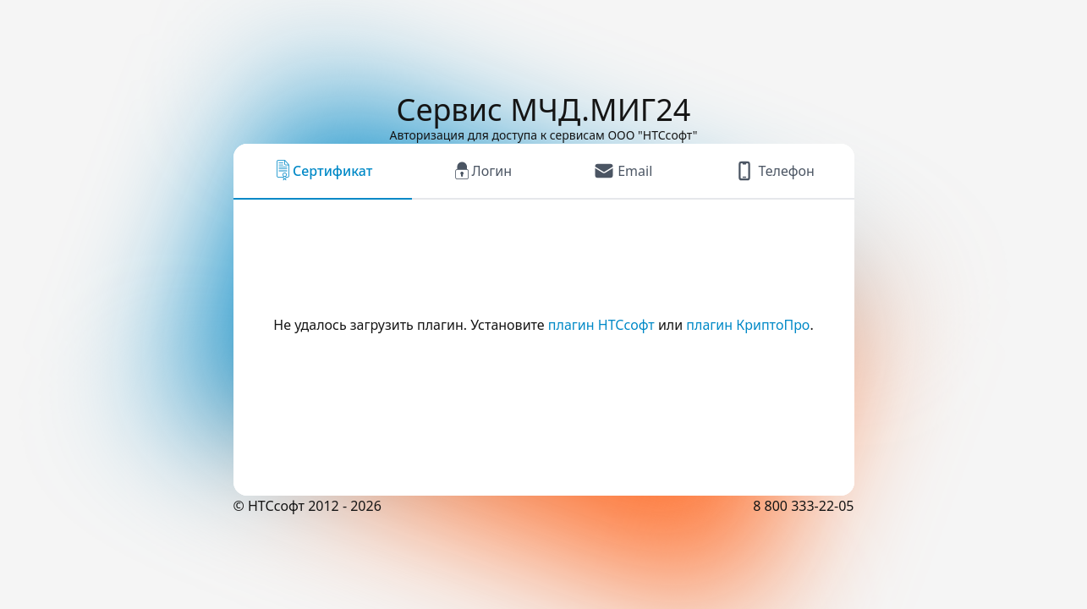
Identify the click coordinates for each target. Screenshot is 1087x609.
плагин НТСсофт (601, 324)
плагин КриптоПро (748, 324)
